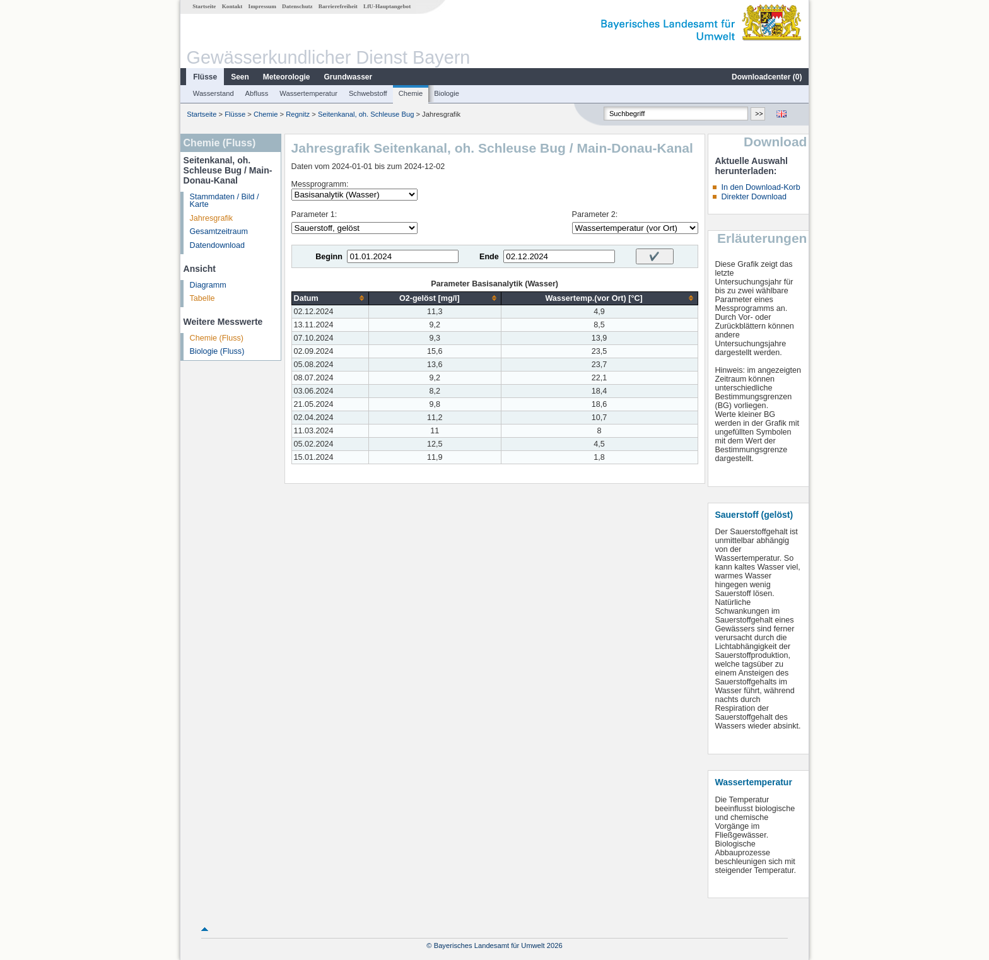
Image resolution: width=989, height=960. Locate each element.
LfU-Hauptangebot (387, 6)
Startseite (204, 6)
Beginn (328, 256)
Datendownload (217, 245)
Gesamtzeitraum (219, 231)
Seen (240, 77)
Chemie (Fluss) (216, 338)
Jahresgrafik (211, 218)
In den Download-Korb (760, 187)
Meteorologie (286, 77)
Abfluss (257, 93)
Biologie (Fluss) (217, 351)
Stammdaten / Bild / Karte (224, 200)
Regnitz (298, 114)
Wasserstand (213, 93)
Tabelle (202, 298)
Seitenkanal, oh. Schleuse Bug (366, 114)
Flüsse (205, 77)
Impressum (262, 6)
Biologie (446, 93)
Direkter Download (754, 196)
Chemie (411, 93)
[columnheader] (329, 298)
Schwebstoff (368, 93)
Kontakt (232, 6)
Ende (489, 256)
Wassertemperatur (308, 93)
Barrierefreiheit (338, 6)
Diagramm (208, 285)
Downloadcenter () (767, 77)
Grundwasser (348, 77)
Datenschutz (297, 6)
